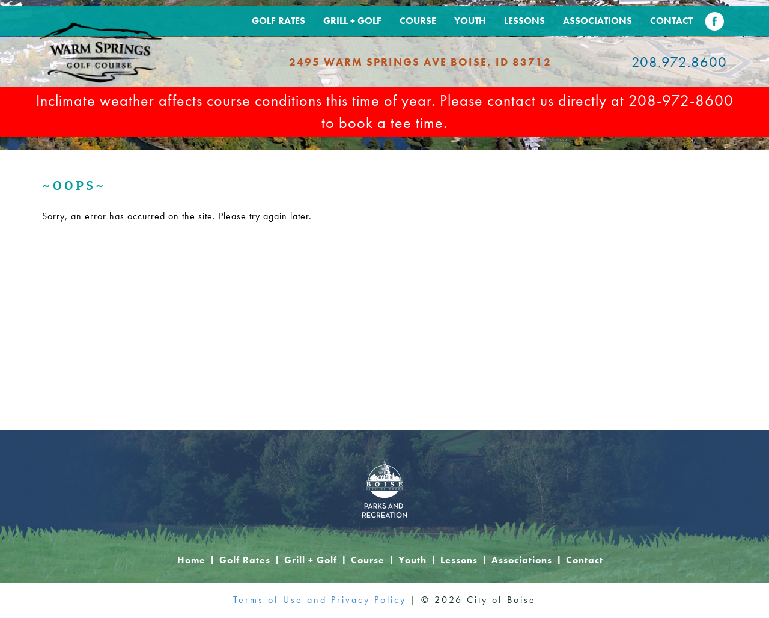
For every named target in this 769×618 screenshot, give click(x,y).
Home (191, 560)
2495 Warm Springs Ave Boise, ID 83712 (420, 62)
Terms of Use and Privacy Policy (319, 599)
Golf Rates (278, 20)
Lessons (524, 20)
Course (418, 20)
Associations (597, 20)
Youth (470, 20)
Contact (671, 20)
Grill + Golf (352, 20)
